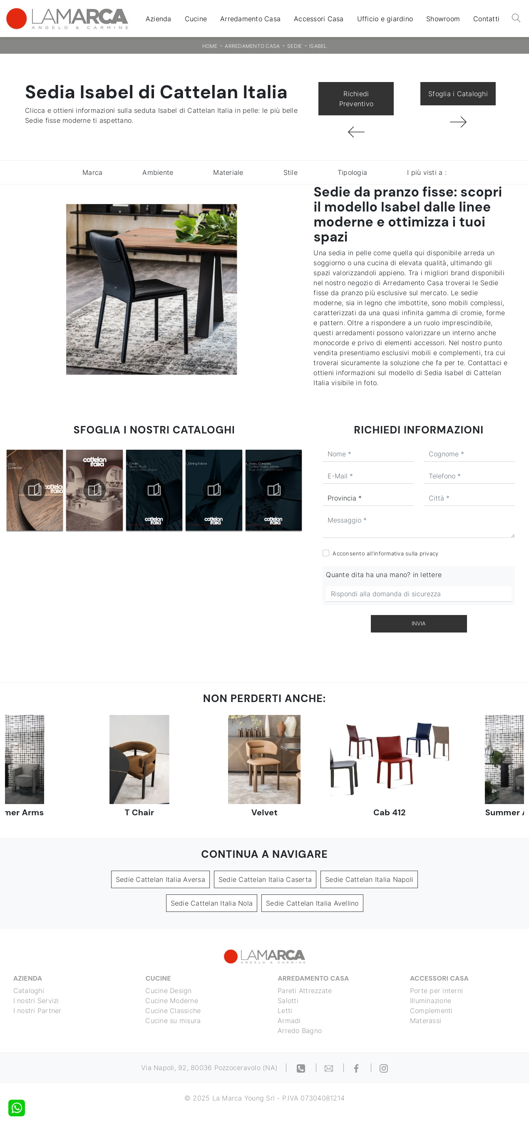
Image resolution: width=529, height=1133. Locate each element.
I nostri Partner (37, 1010)
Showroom (443, 19)
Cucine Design (169, 990)
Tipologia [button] (352, 172)
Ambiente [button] (157, 172)
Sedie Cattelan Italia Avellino (312, 903)
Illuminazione (430, 1000)
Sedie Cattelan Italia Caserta (265, 879)
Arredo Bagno (300, 1030)
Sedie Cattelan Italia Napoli (369, 879)
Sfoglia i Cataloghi (458, 94)
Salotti (288, 1000)
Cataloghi (28, 990)
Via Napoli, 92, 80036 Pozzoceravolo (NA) (209, 1067)
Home (210, 46)
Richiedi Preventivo (356, 99)
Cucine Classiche (173, 1010)
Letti (285, 1010)
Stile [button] (290, 172)
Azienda (158, 19)
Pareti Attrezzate (305, 990)
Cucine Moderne (172, 1000)
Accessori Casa (319, 19)
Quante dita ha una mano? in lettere (384, 574)
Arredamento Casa (250, 19)
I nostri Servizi (36, 1000)
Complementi (431, 1010)
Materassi (425, 1020)
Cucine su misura (173, 1020)
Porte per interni (436, 990)
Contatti (486, 19)
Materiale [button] (228, 172)
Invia (419, 623)
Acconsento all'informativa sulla (385, 553)
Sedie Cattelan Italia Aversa (160, 879)
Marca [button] (92, 172)
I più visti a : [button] (427, 172)
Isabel (318, 46)
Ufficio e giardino (385, 19)
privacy (429, 553)
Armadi (289, 1020)
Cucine (196, 19)
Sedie (294, 46)
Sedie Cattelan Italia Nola (212, 903)
